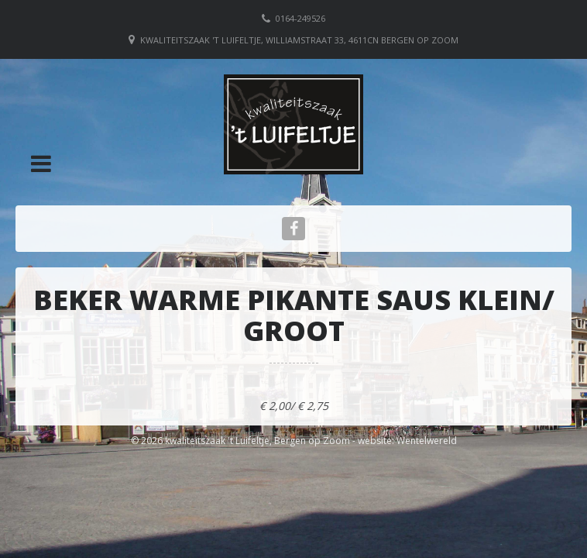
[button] (41, 163)
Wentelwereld (426, 440)
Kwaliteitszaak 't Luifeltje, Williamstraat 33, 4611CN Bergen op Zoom (299, 40)
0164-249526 (300, 18)
